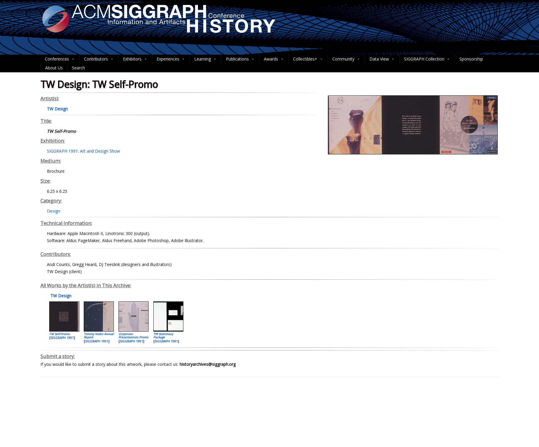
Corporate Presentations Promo (133, 335)
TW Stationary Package (163, 335)
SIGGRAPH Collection (427, 59)
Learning (205, 59)
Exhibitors (135, 59)
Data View (382, 59)
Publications (240, 59)
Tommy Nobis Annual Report (99, 335)
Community (346, 59)
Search (78, 68)
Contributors (99, 59)
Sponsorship (471, 59)
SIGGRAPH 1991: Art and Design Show (83, 151)
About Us (54, 68)
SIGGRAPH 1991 (62, 338)
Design (53, 211)
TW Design (60, 295)
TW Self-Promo (59, 334)
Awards (274, 59)
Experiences (171, 59)
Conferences (60, 59)
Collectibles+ (308, 59)
